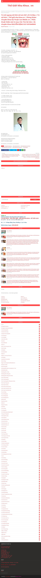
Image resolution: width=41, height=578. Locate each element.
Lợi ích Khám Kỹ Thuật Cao (25, 205)
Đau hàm (21, 340)
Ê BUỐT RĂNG (21, 348)
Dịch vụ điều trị (9, 230)
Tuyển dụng (23, 208)
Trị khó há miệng (21, 466)
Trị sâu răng (21, 505)
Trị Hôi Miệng (21, 457)
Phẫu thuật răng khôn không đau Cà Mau (21, 381)
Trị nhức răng (21, 483)
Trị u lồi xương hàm (21, 519)
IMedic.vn (22, 296)
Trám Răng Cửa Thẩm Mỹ (21, 435)
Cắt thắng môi (21, 337)
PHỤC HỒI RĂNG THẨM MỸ (25, 300)
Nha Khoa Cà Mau (21, 364)
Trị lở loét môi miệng (21, 470)
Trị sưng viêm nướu (21, 508)
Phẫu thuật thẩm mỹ (21, 384)
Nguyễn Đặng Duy (4, 26)
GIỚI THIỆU (3, 297)
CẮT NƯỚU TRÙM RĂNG (5, 302)
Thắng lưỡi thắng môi (21, 413)
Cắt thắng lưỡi (21, 335)
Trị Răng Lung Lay (21, 503)
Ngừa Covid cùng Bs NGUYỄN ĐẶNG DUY (21, 362)
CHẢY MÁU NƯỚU (21, 339)
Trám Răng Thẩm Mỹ (21, 437)
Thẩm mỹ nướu (21, 417)
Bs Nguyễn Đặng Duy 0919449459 (21, 328)
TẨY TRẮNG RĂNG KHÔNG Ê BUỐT (21, 412)
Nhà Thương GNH (21, 366)
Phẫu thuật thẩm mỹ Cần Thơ (6, 147)
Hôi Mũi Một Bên (21, 351)
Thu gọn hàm (21, 430)
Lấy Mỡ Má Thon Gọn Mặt (21, 359)
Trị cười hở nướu (21, 446)
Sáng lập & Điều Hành (5, 547)
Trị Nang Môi (21, 477)
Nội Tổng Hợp (3, 551)
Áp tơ (21, 324)
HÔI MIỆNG (23, 302)
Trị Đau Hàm (21, 448)
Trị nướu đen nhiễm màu (21, 497)
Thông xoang (21, 428)
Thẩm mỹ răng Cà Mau (21, 419)
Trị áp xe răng (21, 441)
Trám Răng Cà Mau (21, 434)
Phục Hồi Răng (21, 392)
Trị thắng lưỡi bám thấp (21, 512)
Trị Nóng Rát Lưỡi (21, 490)
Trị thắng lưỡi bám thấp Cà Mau (21, 514)
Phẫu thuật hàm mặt (16, 146)
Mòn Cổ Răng (21, 361)
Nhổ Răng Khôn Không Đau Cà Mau (21, 375)
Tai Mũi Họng (3, 549)
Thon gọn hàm (21, 426)
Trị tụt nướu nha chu (21, 518)
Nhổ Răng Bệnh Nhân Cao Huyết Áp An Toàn (21, 368)
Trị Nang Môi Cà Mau (21, 479)
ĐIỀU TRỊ (21, 344)
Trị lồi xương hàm (21, 468)
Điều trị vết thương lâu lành (21, 346)
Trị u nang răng (21, 521)
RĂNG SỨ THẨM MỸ (24, 299)
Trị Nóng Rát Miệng (21, 492)
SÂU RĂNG (21, 406)
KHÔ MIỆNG (21, 357)
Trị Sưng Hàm (21, 507)
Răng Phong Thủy (21, 401)
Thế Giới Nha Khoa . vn (20, 5)
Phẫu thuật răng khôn (21, 379)
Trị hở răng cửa (21, 461)
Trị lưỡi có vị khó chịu (21, 474)
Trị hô (21, 455)
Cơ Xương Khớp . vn (4, 208)
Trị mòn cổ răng (21, 476)
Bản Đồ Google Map (5, 566)
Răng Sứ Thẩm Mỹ (21, 404)
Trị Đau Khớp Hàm (21, 450)
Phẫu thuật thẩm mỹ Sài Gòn (17, 147)
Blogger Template (18, 576)
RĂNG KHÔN (21, 399)
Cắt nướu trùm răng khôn (21, 333)
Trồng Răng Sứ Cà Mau (21, 525)
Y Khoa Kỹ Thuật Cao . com (6, 556)
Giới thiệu (8, 247)
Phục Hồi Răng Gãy (21, 393)
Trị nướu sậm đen (21, 499)
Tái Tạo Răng (21, 408)
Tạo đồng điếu (21, 410)
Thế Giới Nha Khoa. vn (21, 424)
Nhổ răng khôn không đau (21, 373)
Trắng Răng (21, 439)
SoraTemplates (7, 576)
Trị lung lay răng (21, 472)
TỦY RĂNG (21, 527)
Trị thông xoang (21, 516)
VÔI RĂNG (21, 538)
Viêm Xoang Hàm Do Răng (21, 536)
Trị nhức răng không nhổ (21, 485)
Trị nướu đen (21, 496)
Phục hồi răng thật (21, 395)
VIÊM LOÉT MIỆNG (21, 530)
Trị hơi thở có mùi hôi (21, 465)
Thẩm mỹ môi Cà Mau (21, 415)
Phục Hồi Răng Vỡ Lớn (21, 397)
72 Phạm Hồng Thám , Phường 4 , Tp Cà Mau (9, 562)
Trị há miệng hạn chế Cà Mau (21, 454)
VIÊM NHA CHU (21, 532)
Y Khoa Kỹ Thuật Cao (21, 539)
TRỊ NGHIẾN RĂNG (21, 481)
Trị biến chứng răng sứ (21, 443)
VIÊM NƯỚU (21, 534)
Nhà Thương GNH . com (5, 557)
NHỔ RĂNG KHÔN (4, 299)
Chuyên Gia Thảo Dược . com (6, 555)
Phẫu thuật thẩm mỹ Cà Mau (25, 146)
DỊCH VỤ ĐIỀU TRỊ (24, 297)
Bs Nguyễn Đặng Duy (8, 146)
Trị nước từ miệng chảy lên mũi (21, 494)
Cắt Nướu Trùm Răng (21, 331)
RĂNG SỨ (21, 403)
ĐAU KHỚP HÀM (21, 342)
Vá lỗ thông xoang (21, 528)
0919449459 (13, 564)
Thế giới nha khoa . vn (5, 206)
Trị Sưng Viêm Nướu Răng (21, 510)
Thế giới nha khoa (21, 421)
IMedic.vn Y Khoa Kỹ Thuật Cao (21, 355)
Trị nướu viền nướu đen (21, 501)
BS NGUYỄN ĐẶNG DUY (5, 546)
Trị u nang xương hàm (21, 523)
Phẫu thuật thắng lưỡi (21, 382)
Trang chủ (2, 10)
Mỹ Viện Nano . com (24, 206)
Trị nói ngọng (7, 10)
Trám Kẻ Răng (21, 432)
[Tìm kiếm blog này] (15, 199)
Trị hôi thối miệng (21, 459)
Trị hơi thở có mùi (21, 463)
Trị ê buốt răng (21, 452)
